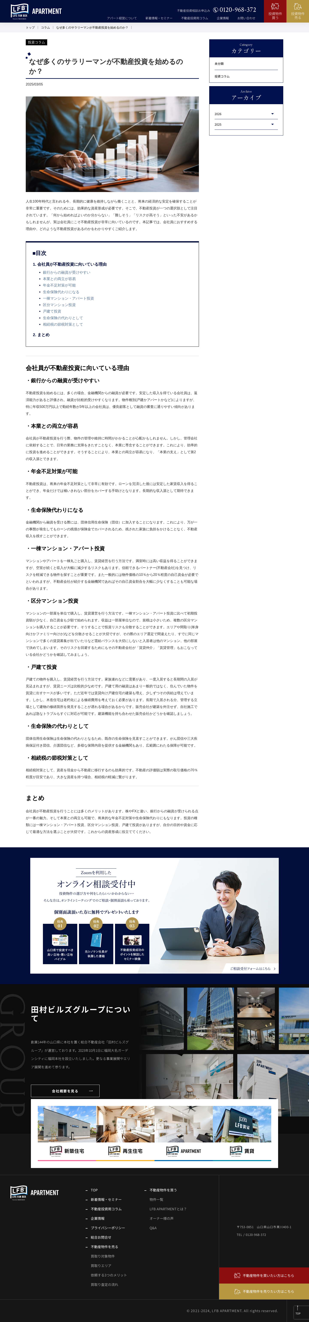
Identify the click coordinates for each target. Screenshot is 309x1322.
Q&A (153, 1227)
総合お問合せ (101, 1237)
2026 (218, 114)
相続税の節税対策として (63, 324)
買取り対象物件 (103, 1256)
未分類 (219, 64)
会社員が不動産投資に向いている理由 (72, 264)
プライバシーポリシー (108, 1227)
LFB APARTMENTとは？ (168, 1208)
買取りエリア (101, 1265)
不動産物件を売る (104, 1246)
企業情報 (223, 18)
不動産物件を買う (163, 1189)
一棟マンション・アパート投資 (68, 298)
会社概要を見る (65, 1090)
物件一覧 (156, 1199)
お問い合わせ (246, 18)
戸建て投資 (52, 311)
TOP (94, 1189)
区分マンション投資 (59, 305)
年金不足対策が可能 (59, 285)
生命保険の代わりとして (63, 318)
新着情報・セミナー (159, 18)
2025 (218, 124)
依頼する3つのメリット (109, 1275)
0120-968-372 (238, 9)
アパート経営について (122, 18)
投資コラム (222, 76)
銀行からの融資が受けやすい (66, 272)
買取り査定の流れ (104, 1284)
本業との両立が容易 (59, 279)
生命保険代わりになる (61, 292)
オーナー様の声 (162, 1218)
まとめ (43, 334)
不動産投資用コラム (194, 18)
